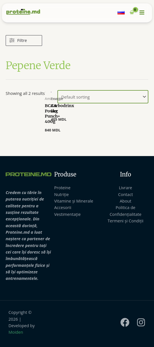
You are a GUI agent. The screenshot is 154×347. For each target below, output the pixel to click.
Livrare (125, 187)
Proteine (62, 187)
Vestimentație (67, 214)
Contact (125, 194)
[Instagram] (141, 322)
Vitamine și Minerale (73, 201)
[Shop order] (102, 96)
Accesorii (62, 207)
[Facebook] (124, 322)
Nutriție (61, 194)
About (125, 201)
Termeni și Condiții (126, 220)
